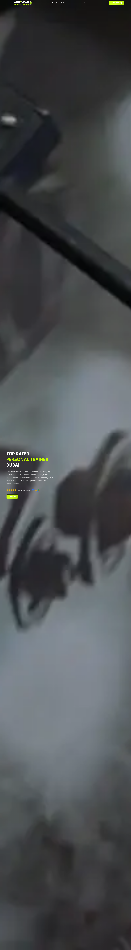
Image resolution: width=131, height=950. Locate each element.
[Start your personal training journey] (12, 496)
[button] (73, 3)
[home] (23, 3)
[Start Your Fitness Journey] (116, 3)
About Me (50, 3)
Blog (57, 3)
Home (43, 3)
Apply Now (64, 3)
